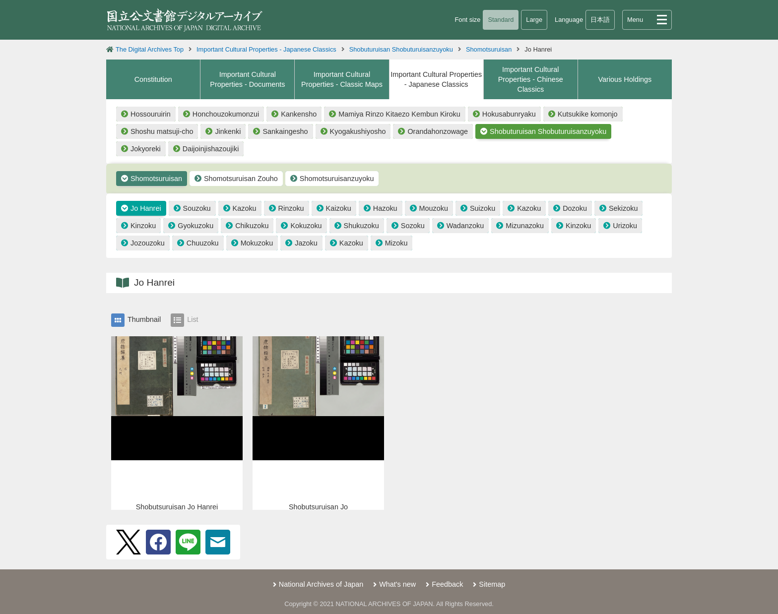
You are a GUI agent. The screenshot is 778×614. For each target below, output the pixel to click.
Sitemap (492, 584)
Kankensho (299, 114)
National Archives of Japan (321, 584)
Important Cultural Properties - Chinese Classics (530, 79)
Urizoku (625, 226)
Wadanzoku (465, 226)
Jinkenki (228, 131)
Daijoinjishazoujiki (211, 149)
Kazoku (245, 208)
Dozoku (575, 208)
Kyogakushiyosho (358, 131)
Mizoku (396, 243)
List (184, 320)
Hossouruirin (150, 114)
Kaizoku (338, 208)
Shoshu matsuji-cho (161, 131)
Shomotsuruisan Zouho (241, 179)
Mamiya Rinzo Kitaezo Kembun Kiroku (399, 114)
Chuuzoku (203, 243)
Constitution (153, 79)
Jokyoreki (145, 149)
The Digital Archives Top (150, 49)
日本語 (600, 19)
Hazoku (385, 208)
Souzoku (197, 208)
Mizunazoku (525, 226)
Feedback (447, 584)
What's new (397, 584)
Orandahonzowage (437, 131)
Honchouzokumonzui (226, 114)
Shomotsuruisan (489, 49)
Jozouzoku (147, 243)
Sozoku (413, 226)
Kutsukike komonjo (588, 114)
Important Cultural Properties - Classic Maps (342, 79)
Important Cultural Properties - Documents (247, 79)
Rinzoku (291, 208)
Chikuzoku (251, 226)
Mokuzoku (257, 243)
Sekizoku (623, 208)
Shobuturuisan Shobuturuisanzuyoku (401, 49)
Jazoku (306, 243)
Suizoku (482, 208)
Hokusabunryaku (509, 114)
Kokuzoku (306, 226)
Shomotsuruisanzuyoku (337, 179)
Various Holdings (625, 79)
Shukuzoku (361, 226)
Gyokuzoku (195, 226)
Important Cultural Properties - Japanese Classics (266, 49)
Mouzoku (433, 208)
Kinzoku (143, 226)
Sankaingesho (285, 131)
